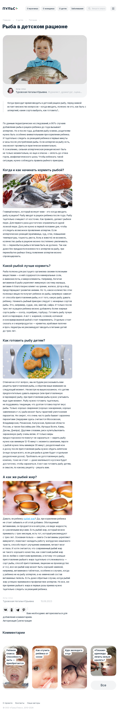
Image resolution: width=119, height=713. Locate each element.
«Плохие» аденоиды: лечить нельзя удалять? (102, 655)
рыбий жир (29, 518)
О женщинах (49, 8)
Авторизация (10, 620)
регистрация (25, 620)
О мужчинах (32, 8)
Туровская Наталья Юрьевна (31, 92)
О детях (63, 8)
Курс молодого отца (73, 652)
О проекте (7, 703)
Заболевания (77, 8)
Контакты (19, 703)
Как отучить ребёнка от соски (43, 653)
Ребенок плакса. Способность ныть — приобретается (15, 657)
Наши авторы (33, 703)
